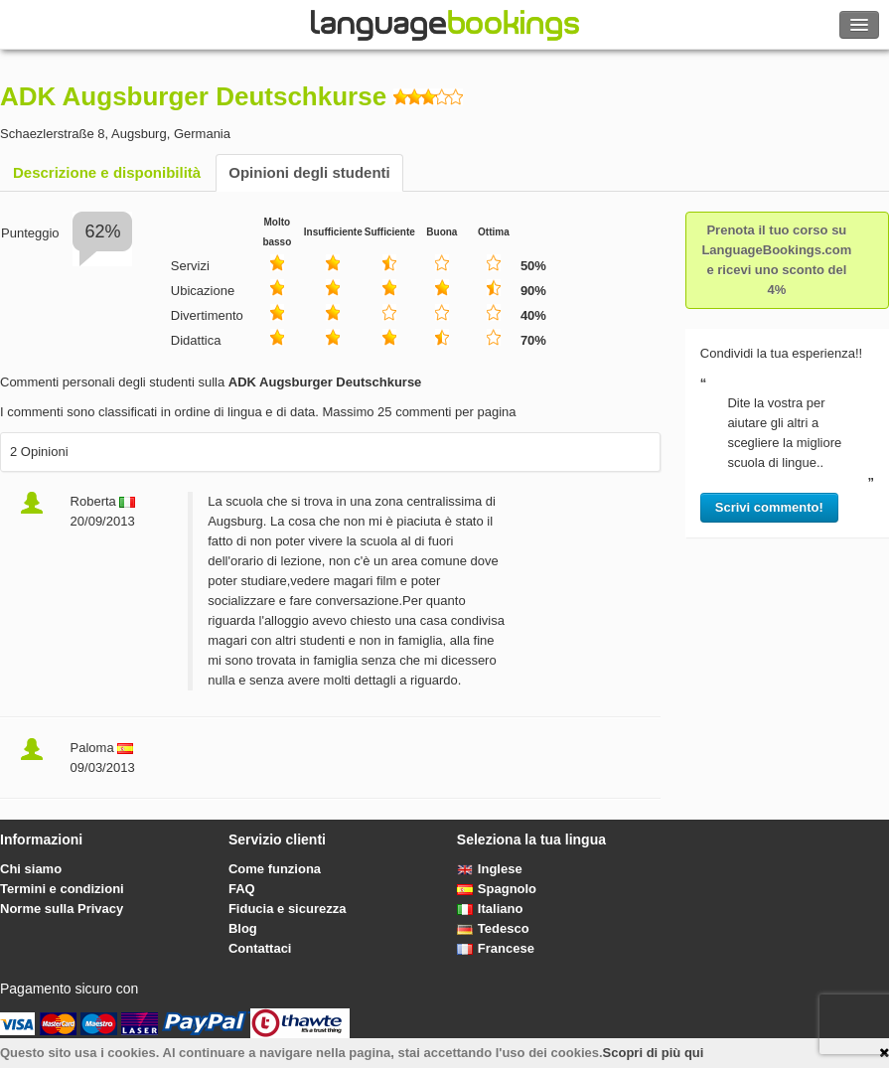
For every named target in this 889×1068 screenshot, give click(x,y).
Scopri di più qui (653, 1052)
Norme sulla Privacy (61, 908)
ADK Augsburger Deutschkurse (193, 96)
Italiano (490, 908)
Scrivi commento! (769, 507)
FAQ (241, 888)
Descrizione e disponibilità (107, 172)
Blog (242, 928)
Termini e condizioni (62, 888)
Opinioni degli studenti (309, 172)
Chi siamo (31, 868)
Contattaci (260, 948)
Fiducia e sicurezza (287, 908)
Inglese (489, 868)
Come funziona (274, 868)
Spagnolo (496, 888)
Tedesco (493, 928)
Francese (495, 948)
